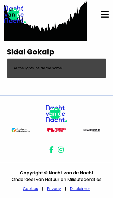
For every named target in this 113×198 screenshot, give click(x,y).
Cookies (30, 189)
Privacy (54, 189)
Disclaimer (80, 189)
